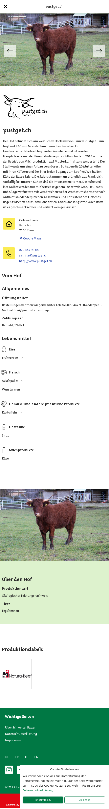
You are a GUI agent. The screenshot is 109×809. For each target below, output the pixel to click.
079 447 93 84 (29, 250)
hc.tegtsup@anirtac (33, 255)
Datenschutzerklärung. (38, 790)
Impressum (13, 740)
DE (7, 757)
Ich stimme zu (43, 799)
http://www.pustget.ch (35, 261)
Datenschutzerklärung (21, 734)
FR (17, 757)
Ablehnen (85, 799)
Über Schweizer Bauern (21, 727)
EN (36, 757)
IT (26, 757)
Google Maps (32, 238)
